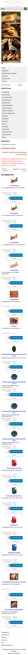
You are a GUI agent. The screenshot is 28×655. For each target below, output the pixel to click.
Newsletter (5, 76)
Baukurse (4, 124)
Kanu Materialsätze (7, 97)
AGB (2, 642)
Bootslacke (5, 121)
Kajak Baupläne (6, 102)
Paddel (4, 137)
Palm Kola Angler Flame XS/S (14, 468)
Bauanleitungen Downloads (9, 73)
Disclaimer (4, 637)
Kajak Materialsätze (7, 105)
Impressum (4, 640)
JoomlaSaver (16, 653)
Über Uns (4, 81)
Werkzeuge (5, 126)
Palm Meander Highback (14, 552)
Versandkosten (5, 632)
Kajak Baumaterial (7, 108)
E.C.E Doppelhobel (14, 185)
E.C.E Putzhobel (14, 213)
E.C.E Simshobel (14, 270)
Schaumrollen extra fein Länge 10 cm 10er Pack (14, 582)
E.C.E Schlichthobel (14, 242)
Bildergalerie (5, 70)
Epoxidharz (5, 116)
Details (14, 201)
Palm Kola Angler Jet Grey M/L (14, 495)
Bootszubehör (5, 129)
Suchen (20, 85)
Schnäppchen (5, 92)
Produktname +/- (6, 170)
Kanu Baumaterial (6, 100)
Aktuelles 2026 (6, 78)
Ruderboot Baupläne (7, 110)
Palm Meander (14, 525)
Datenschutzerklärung (7, 645)
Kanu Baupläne (6, 94)
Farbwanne (14, 326)
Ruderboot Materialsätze (8, 113)
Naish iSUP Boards (7, 132)
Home (3, 68)
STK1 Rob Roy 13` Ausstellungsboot (14, 609)
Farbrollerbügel (14, 299)
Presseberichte (5, 635)
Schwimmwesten (6, 134)
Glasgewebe (5, 118)
